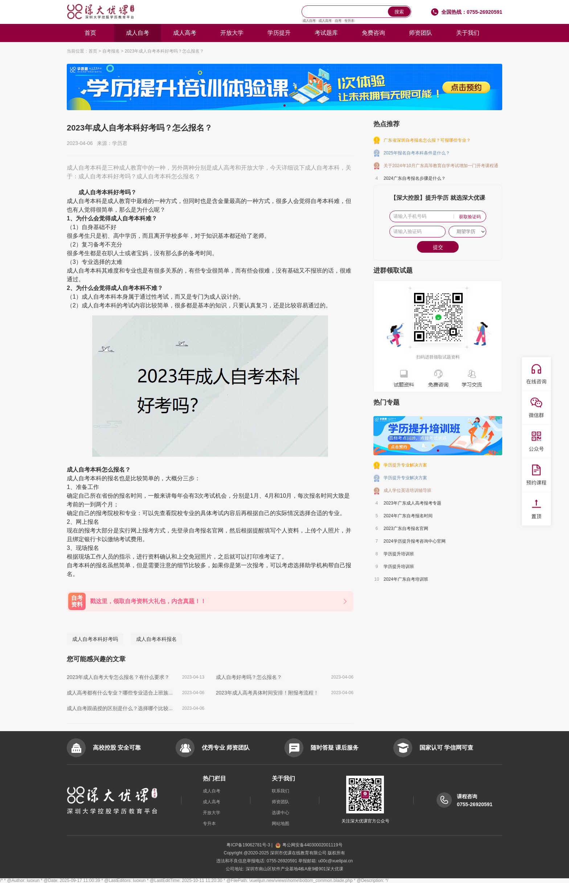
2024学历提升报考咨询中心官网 (415, 541)
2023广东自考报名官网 (406, 528)
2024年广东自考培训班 (406, 579)
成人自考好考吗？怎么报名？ (249, 677)
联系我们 (280, 790)
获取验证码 (470, 216)
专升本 (349, 20)
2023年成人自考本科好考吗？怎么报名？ (164, 51)
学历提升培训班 (399, 553)
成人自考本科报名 (156, 639)
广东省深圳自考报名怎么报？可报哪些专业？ (427, 140)
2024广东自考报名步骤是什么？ (415, 178)
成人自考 (309, 20)
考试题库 (326, 33)
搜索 (399, 11)
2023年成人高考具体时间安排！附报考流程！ (267, 693)
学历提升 (279, 33)
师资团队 (420, 33)
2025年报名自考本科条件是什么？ (417, 153)
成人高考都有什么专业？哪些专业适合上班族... (120, 693)
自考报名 (111, 51)
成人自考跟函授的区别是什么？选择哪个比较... (120, 708)
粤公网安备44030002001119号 (308, 844)
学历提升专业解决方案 (405, 465)
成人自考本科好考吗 (95, 639)
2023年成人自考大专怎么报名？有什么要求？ (118, 677)
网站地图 (280, 823)
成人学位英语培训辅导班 (407, 490)
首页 (90, 33)
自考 (338, 20)
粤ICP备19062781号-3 (248, 844)
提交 (438, 247)
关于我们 (467, 33)
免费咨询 (373, 33)
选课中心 (280, 812)
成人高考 (325, 20)
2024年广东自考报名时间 (408, 515)
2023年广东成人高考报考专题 (412, 503)
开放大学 (231, 33)
